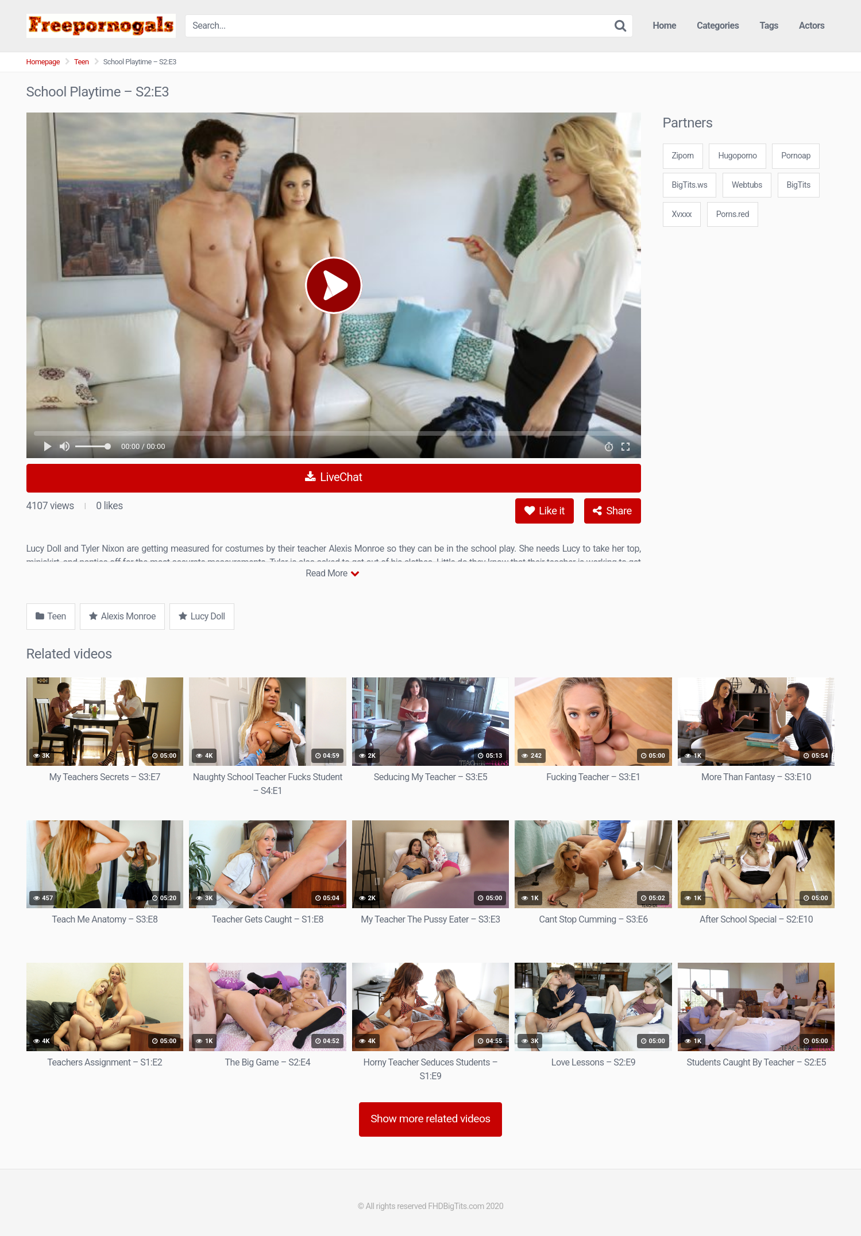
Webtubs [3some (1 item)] (747, 185)
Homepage (43, 61)
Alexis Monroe (122, 616)
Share (612, 511)
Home (664, 25)
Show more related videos (430, 1118)
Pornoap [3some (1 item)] (795, 156)
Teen (81, 61)
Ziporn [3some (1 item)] (683, 156)
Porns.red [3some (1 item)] (732, 214)
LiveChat (333, 477)
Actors (811, 25)
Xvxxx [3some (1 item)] (682, 214)
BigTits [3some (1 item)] (798, 185)
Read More (332, 573)
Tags (768, 25)
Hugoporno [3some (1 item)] (737, 156)
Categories (718, 25)
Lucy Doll (202, 616)
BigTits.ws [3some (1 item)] (690, 185)
